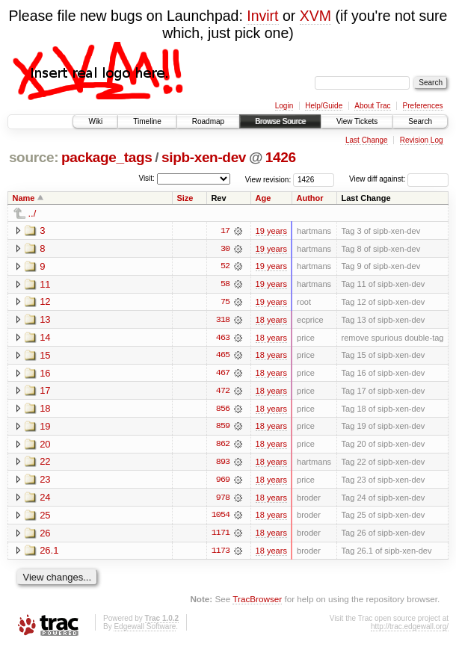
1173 (220, 554)
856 (222, 410)
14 (45, 338)
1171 (220, 536)
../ (32, 213)
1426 (280, 157)
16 (45, 374)
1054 (220, 518)
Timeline (147, 121)
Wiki (95, 121)
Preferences (423, 106)
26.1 (49, 553)
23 (45, 481)
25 (45, 517)
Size (184, 198)
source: (33, 157)
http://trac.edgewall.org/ (410, 629)
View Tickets (357, 121)
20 (45, 445)
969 (222, 482)
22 (45, 463)
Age (263, 198)
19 (45, 427)
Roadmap (208, 121)
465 (222, 356)
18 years (271, 320)
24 (45, 499)
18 (45, 409)
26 (45, 535)
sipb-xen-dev (203, 157)
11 (45, 284)
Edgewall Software (145, 629)
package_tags (106, 157)
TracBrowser (257, 602)
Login (284, 106)
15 (45, 356)
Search (420, 121)
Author (309, 198)
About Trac (372, 106)
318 (222, 320)
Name (24, 198)
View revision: (268, 179)
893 (222, 464)
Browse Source (280, 121)
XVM (315, 15)
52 (225, 267)
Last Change (366, 140)
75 (225, 303)
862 (222, 446)
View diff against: (399, 179)
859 (222, 428)
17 (225, 231)
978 (222, 500)
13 (45, 320)
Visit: (146, 178)
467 (222, 374)
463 (222, 338)
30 (225, 249)
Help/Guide (323, 106)
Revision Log (421, 140)
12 (45, 302)
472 (222, 392)
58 (225, 285)
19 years (271, 230)
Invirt (262, 15)
